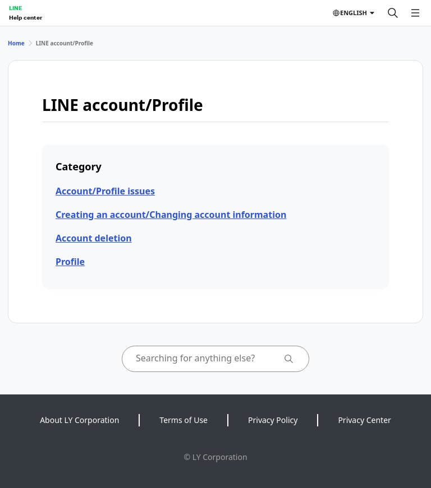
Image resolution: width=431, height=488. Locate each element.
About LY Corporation (79, 420)
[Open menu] (415, 13)
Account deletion (94, 238)
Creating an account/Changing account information (171, 214)
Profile (70, 261)
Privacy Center (364, 420)
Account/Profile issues (105, 191)
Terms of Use (183, 420)
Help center (25, 17)
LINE (15, 8)
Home (16, 43)
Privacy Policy (272, 420)
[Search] (393, 13)
